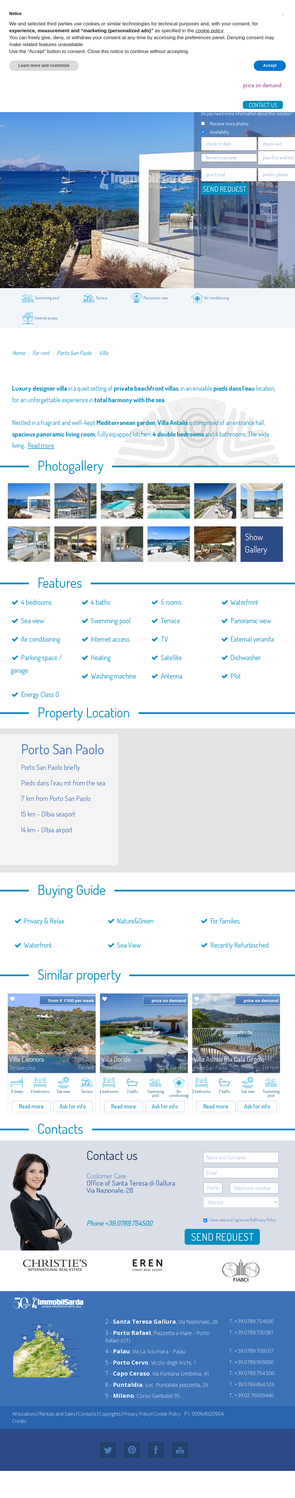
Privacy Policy (265, 1219)
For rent (41, 352)
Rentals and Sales (57, 1414)
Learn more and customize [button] (43, 65)
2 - (140, 1321)
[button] (283, 13)
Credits (19, 1421)
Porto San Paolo (74, 352)
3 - (128, 1333)
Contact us (263, 105)
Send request (224, 188)
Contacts (87, 1414)
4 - (117, 1351)
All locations (24, 1414)
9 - (119, 1395)
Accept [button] (270, 65)
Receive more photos (229, 123)
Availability (219, 132)
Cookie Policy (166, 1414)
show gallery (256, 543)
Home (18, 352)
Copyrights (110, 1414)
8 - (124, 1385)
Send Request (222, 1236)
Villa (103, 352)
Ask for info (73, 1106)
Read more (41, 445)
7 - (127, 1373)
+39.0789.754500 (128, 1223)
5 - (126, 1362)
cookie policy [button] (209, 30)
